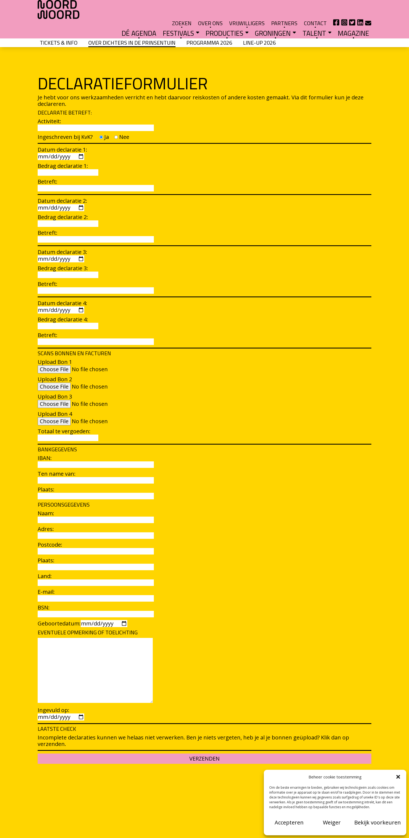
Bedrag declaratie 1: (68, 154)
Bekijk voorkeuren (377, 822)
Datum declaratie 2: (62, 189)
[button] (398, 777)
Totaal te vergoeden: (68, 420)
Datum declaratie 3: (62, 241)
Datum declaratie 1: (62, 138)
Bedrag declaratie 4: (68, 308)
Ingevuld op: (61, 699)
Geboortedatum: (82, 608)
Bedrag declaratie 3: (68, 257)
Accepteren (289, 822)
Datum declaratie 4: (62, 292)
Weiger (332, 822)
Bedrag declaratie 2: (68, 206)
